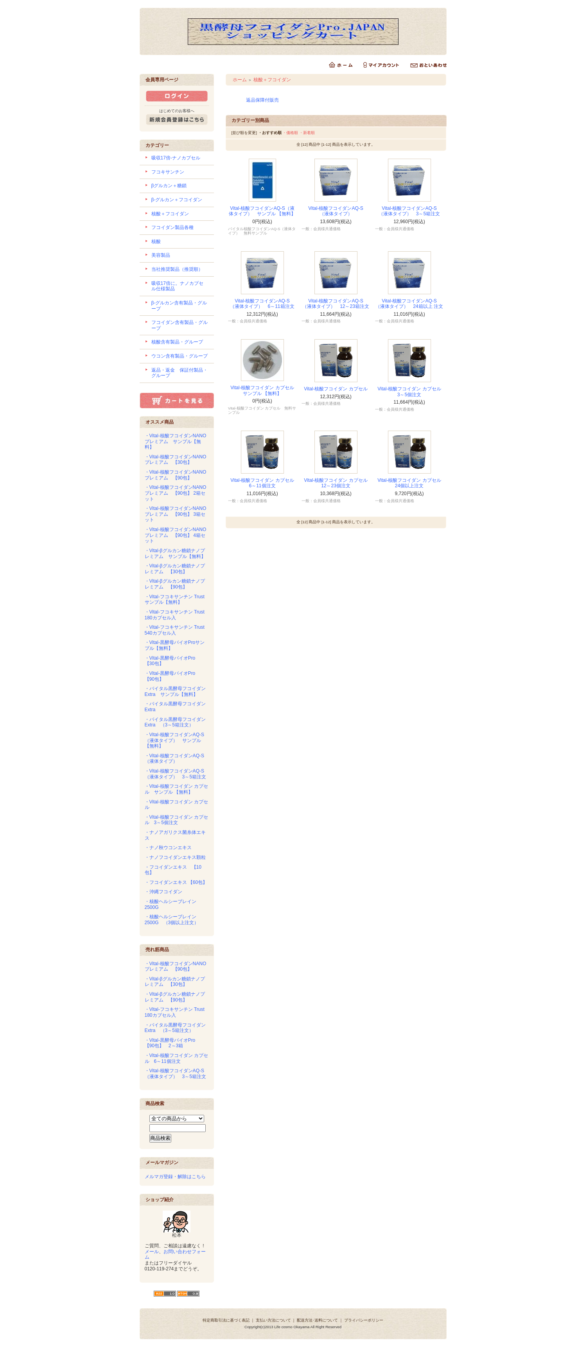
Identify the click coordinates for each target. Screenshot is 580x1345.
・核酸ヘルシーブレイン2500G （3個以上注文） (172, 919)
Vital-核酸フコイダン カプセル (335, 389)
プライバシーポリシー (363, 1320)
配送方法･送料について (317, 1320)
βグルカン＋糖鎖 (169, 185)
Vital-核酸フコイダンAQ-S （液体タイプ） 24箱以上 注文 (409, 303)
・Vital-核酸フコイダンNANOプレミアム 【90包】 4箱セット (176, 535)
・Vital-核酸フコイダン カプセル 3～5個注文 (176, 820)
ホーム (240, 79)
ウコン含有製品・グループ (179, 356)
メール (152, 1251)
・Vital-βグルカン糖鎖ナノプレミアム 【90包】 (175, 584)
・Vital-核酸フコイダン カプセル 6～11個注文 (176, 1058)
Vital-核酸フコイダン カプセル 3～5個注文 (411, 391)
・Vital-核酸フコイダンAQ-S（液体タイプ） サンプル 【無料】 (174, 740)
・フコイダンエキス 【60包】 (176, 882)
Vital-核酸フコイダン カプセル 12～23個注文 (338, 483)
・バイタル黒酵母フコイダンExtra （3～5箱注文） (175, 722)
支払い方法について (273, 1320)
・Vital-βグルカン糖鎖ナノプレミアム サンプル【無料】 (175, 553)
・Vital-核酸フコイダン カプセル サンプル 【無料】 (176, 789)
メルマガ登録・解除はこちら (175, 1176)
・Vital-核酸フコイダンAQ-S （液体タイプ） (177, 758)
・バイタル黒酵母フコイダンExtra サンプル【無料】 (175, 691)
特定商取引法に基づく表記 (226, 1320)
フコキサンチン (167, 172)
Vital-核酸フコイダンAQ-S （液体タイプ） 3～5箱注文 (410, 211)
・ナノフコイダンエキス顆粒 (175, 857)
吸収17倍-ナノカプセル (175, 158)
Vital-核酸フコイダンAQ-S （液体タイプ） (338, 211)
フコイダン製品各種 (172, 227)
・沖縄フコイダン (163, 891)
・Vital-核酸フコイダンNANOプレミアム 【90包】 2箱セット (176, 493)
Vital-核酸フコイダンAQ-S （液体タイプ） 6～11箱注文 (262, 303)
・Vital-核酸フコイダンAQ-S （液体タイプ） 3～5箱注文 (177, 774)
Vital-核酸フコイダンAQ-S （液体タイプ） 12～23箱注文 (335, 303)
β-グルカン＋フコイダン (177, 199)
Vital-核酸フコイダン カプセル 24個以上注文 (411, 483)
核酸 (156, 241)
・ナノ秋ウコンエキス (168, 847)
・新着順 (307, 133)
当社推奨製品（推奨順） (177, 269)
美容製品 (160, 255)
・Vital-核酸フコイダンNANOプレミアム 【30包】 (176, 459)
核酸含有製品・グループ (177, 342)
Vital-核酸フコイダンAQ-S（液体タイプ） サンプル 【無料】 (262, 211)
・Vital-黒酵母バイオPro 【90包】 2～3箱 (172, 1043)
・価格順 (290, 133)
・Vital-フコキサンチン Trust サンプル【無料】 (177, 599)
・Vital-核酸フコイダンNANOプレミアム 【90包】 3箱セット (176, 514)
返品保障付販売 (262, 100)
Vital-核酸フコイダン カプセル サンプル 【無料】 (264, 390)
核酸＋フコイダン (170, 213)
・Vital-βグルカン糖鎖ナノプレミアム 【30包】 (175, 568)
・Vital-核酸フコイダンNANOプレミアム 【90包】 (176, 475)
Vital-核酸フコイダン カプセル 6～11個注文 (264, 483)
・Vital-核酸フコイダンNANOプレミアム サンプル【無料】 (176, 441)
